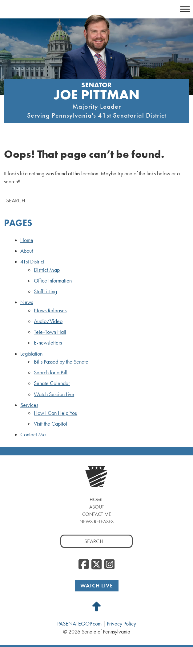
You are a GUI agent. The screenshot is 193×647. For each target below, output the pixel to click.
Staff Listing (45, 291)
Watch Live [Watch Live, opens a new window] (96, 585)
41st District (32, 261)
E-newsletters (48, 342)
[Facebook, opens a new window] (83, 564)
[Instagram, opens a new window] (109, 564)
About (26, 250)
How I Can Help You (55, 413)
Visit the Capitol (50, 423)
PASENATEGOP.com (79, 623)
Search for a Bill (50, 372)
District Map (47, 270)
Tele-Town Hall (50, 332)
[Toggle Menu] (185, 9)
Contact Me (33, 434)
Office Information (53, 280)
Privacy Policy (121, 623)
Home (26, 240)
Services (29, 405)
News (26, 302)
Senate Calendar (52, 383)
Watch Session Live (54, 394)
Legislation (31, 353)
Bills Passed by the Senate (61, 361)
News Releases (50, 310)
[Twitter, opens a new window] (96, 564)
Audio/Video (48, 321)
